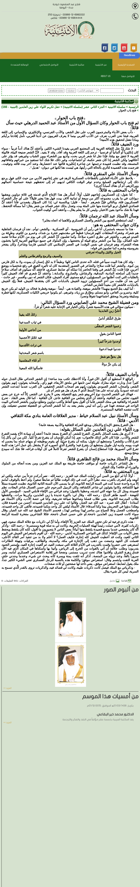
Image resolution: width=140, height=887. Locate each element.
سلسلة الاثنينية (116, 106)
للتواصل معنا (128, 76)
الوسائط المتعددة (19, 65)
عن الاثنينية (101, 65)
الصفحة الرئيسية (126, 65)
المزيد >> (7, 688)
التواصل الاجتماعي (48, 65)
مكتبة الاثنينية (76, 65)
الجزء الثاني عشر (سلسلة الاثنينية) (83, 106)
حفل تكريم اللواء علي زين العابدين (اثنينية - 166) (30, 106)
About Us (105, 76)
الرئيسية (134, 106)
